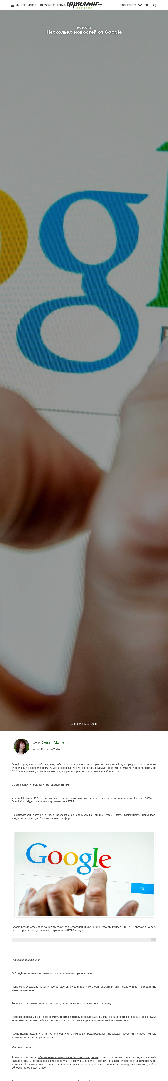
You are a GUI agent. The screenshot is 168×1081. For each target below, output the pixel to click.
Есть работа (128, 5)
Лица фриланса (26, 5)
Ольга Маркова (56, 742)
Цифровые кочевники (52, 5)
